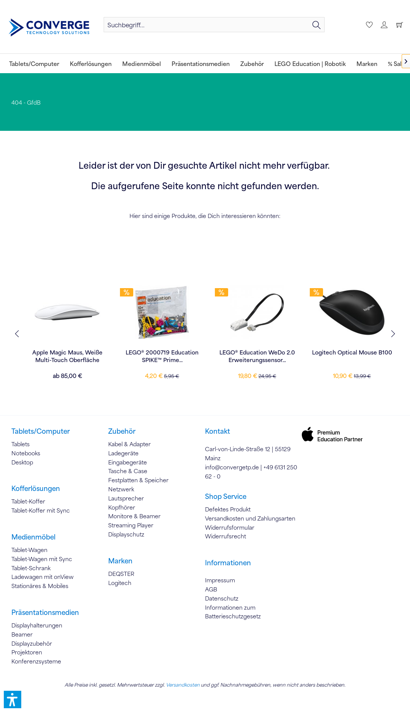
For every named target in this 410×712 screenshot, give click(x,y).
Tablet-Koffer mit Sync (40, 510)
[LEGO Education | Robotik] (310, 63)
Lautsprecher (126, 498)
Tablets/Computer (40, 431)
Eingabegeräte (127, 462)
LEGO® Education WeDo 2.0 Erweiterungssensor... (320, 356)
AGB (211, 589)
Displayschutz (126, 534)
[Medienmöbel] (141, 63)
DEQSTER (121, 573)
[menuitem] (214, 24)
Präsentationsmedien (45, 612)
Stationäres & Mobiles (39, 585)
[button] (12, 699)
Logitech (119, 582)
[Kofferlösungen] (91, 63)
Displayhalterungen (36, 625)
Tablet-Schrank (30, 568)
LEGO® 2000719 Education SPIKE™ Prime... (224, 356)
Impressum (220, 580)
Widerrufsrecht (225, 536)
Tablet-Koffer (28, 501)
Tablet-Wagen (29, 549)
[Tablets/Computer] (34, 63)
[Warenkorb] (399, 24)
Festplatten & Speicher (138, 480)
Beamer (22, 634)
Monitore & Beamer (134, 516)
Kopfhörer (121, 507)
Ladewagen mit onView (42, 576)
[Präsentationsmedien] (200, 63)
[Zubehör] (252, 63)
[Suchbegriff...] (214, 24)
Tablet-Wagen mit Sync (41, 558)
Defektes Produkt (228, 509)
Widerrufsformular (229, 527)
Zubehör (122, 431)
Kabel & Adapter (129, 444)
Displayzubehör (31, 643)
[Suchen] (317, 24)
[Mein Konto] (384, 24)
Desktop (22, 462)
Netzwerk (121, 489)
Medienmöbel (33, 537)
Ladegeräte (123, 453)
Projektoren (26, 652)
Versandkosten (183, 685)
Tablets (20, 444)
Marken (120, 561)
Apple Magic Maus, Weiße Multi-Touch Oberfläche (130, 356)
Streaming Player (130, 525)
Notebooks (25, 453)
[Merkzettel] (368, 24)
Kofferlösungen (35, 488)
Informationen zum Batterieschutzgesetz (233, 612)
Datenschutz (221, 598)
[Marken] (367, 63)
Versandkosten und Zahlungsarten (250, 518)
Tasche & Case (127, 470)
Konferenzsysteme (36, 661)
